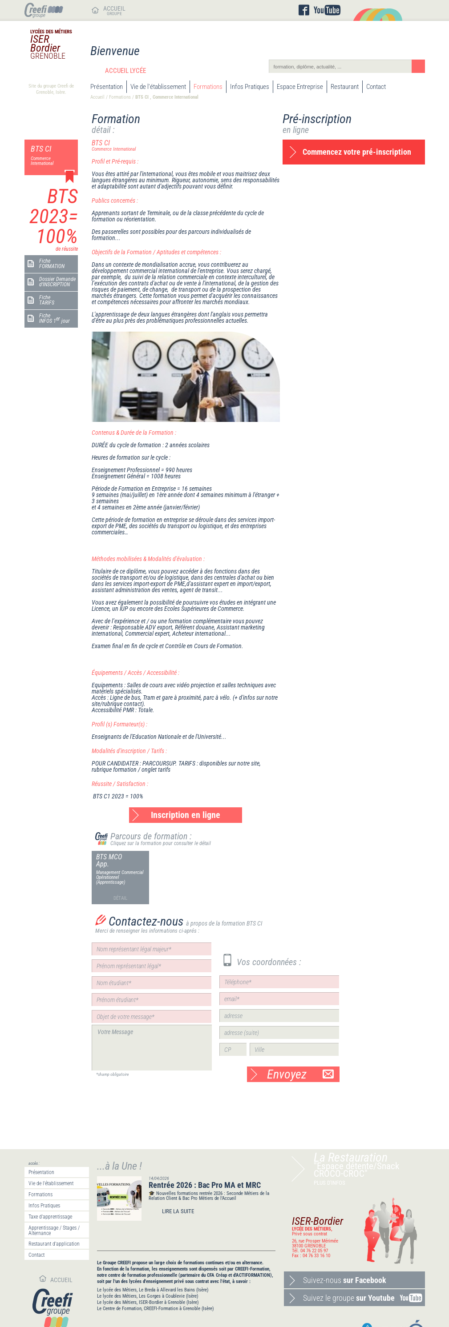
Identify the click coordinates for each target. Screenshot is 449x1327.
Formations (208, 87)
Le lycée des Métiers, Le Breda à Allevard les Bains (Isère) (153, 1290)
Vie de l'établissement (158, 87)
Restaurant (345, 87)
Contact (376, 87)
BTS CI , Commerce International (166, 97)
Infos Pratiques (249, 87)
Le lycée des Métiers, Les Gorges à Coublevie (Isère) (147, 1296)
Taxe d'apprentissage (50, 1217)
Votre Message (152, 1047)
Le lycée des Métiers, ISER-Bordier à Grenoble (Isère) (148, 1302)
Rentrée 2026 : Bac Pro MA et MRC (205, 1185)
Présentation (106, 87)
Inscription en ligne (185, 815)
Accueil (97, 97)
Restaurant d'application (54, 1244)
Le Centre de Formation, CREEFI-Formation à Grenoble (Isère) (155, 1308)
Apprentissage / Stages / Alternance (54, 1230)
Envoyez (300, 1074)
